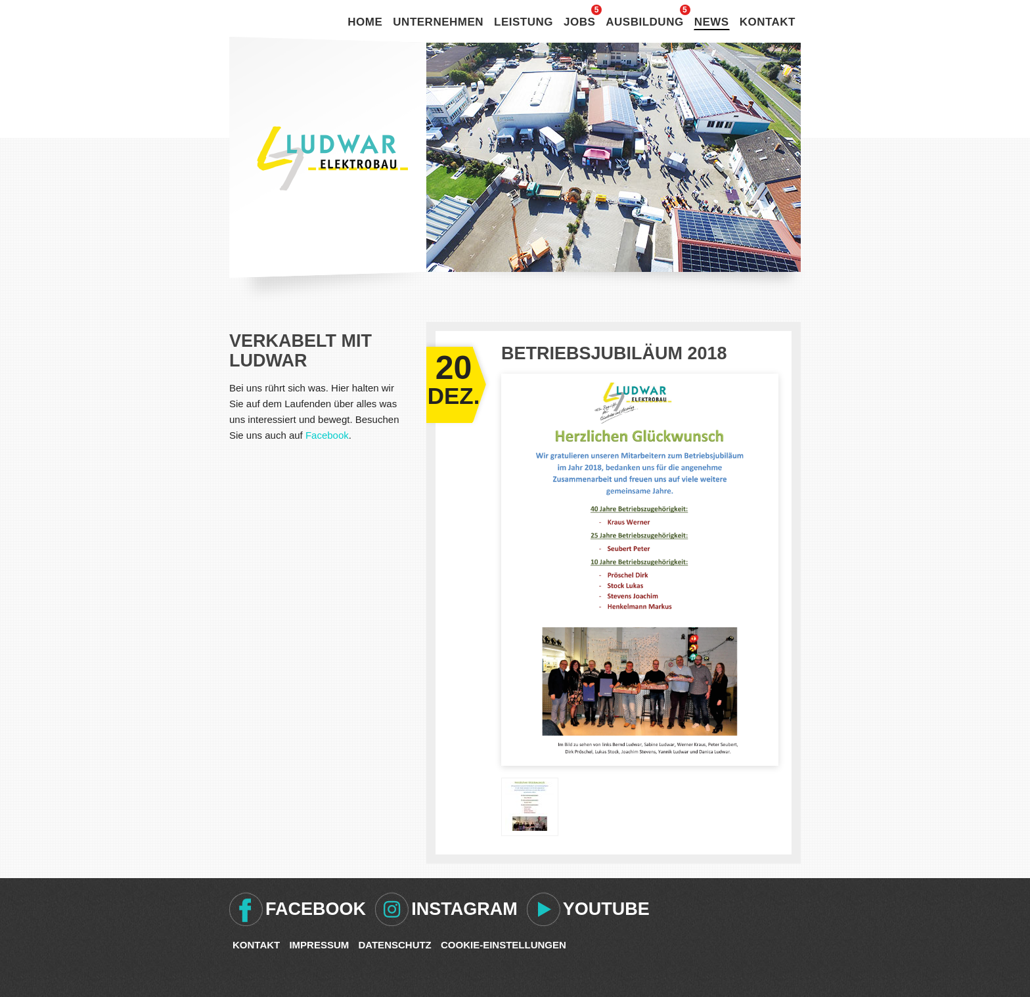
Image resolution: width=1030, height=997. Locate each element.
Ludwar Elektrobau (332, 158)
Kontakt (767, 22)
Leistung (523, 22)
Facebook (327, 435)
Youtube (606, 909)
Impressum (319, 944)
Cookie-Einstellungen (503, 944)
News (711, 22)
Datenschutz (394, 944)
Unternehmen (438, 22)
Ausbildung (644, 22)
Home (364, 22)
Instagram (464, 909)
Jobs (579, 22)
